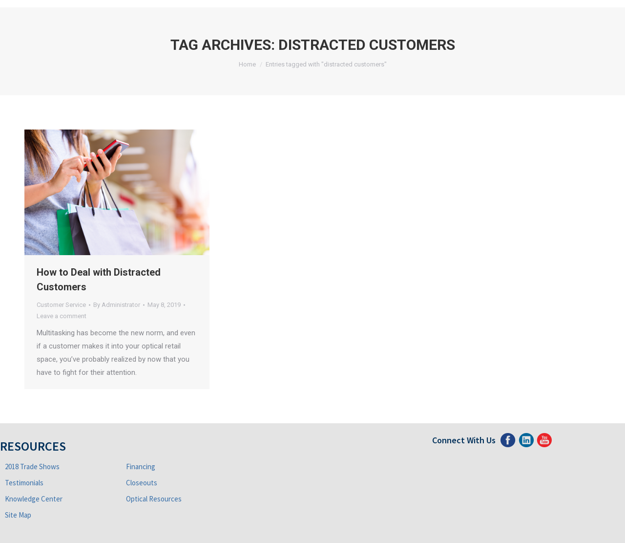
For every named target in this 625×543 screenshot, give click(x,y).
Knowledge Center (33, 498)
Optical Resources (154, 498)
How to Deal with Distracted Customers (99, 279)
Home (247, 64)
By (116, 304)
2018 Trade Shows (32, 466)
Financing (140, 466)
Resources (33, 446)
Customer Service (61, 304)
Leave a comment (61, 316)
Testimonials (24, 482)
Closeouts (141, 482)
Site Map (18, 515)
